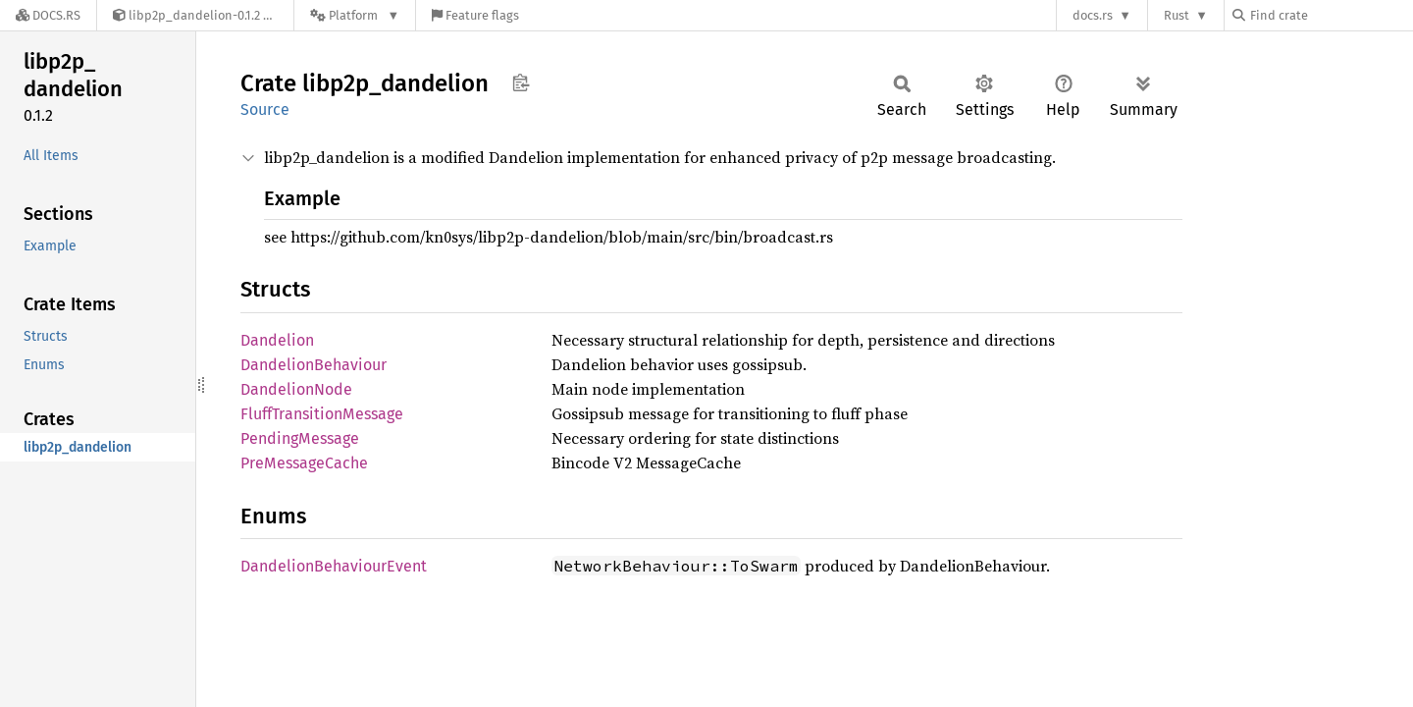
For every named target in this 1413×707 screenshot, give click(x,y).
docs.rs (1093, 15)
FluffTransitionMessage (321, 414)
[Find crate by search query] (1330, 15)
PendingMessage (299, 438)
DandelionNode (296, 389)
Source (264, 109)
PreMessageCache (304, 463)
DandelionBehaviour (313, 364)
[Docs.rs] (48, 15)
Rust (1176, 15)
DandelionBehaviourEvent (333, 566)
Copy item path (520, 82)
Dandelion (277, 340)
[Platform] (354, 15)
